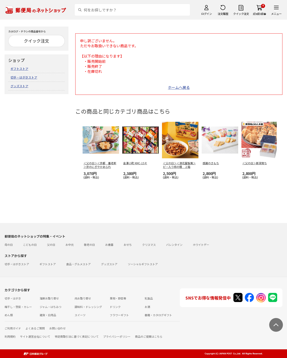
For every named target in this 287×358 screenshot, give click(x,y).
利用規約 (10, 336)
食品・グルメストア (78, 264)
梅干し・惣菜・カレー (18, 307)
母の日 (9, 245)
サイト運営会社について (35, 336)
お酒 (147, 307)
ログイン (206, 14)
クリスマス (149, 245)
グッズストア (19, 86)
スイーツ (80, 315)
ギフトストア (19, 68)
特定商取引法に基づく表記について (77, 336)
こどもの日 (30, 245)
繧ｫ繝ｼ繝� (259, 14)
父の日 (51, 245)
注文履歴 (223, 14)
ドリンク (115, 307)
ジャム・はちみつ (50, 307)
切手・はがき (13, 298)
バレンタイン (174, 245)
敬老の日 (89, 245)
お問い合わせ (57, 328)
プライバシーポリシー (116, 336)
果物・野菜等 (118, 298)
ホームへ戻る (179, 87)
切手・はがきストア (23, 77)
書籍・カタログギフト (158, 315)
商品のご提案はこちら (148, 336)
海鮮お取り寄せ (49, 298)
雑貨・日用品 (48, 315)
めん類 (9, 315)
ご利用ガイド (13, 328)
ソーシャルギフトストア (143, 264)
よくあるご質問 (35, 328)
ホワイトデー (201, 245)
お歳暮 (109, 245)
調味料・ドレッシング (88, 307)
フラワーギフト (119, 315)
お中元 (69, 245)
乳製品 (149, 298)
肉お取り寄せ (83, 298)
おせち (128, 245)
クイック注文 (241, 14)
